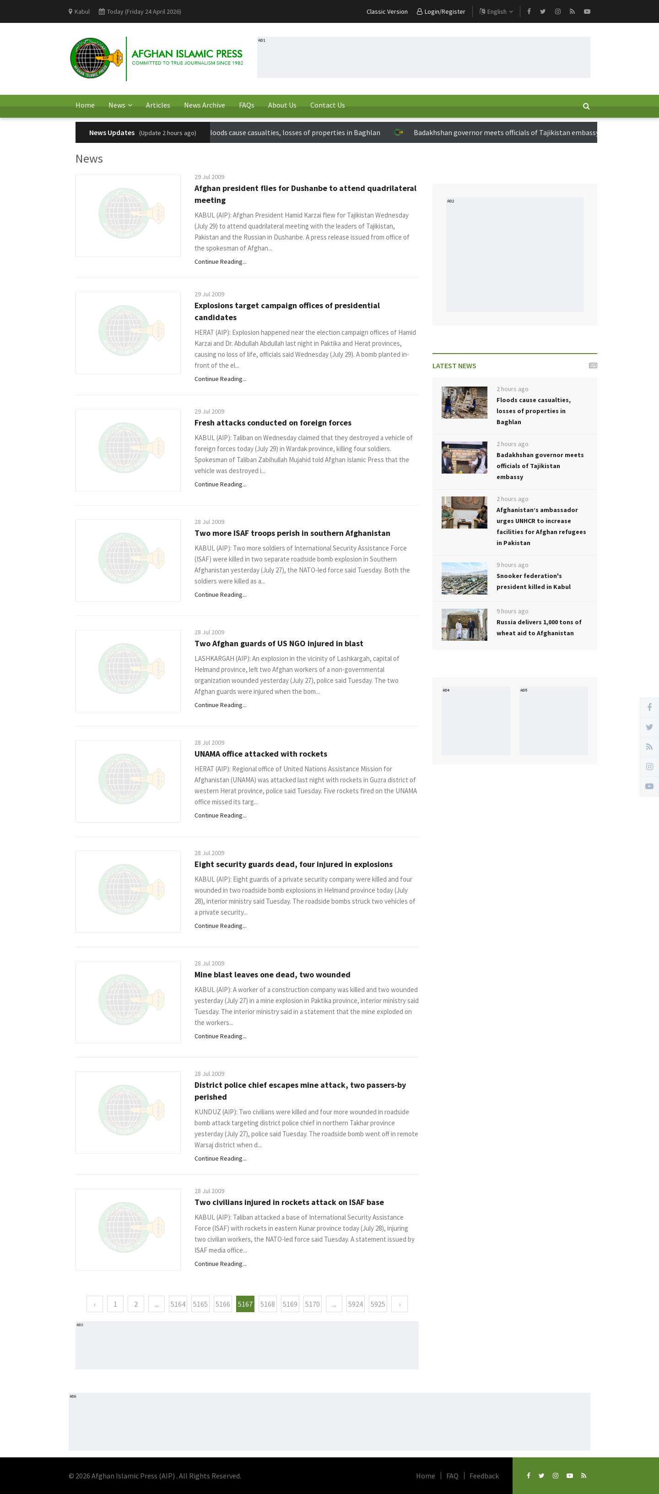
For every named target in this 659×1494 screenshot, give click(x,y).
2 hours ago (513, 389)
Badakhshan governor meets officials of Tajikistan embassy (507, 132)
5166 (223, 1304)
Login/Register (441, 11)
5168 (267, 1304)
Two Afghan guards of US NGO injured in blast (278, 643)
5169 (290, 1304)
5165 (200, 1304)
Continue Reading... (220, 261)
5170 (312, 1304)
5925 (378, 1304)
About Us (282, 104)
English (496, 11)
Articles (158, 104)
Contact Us (327, 104)
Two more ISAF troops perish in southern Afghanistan (292, 533)
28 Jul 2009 (209, 522)
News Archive (204, 104)
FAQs (246, 104)
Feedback (484, 1475)
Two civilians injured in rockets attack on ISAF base (289, 1202)
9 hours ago (513, 565)
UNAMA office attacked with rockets (260, 753)
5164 (178, 1304)
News (120, 104)
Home (85, 104)
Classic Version (387, 11)
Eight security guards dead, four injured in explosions (293, 864)
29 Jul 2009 (209, 177)
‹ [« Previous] (95, 1304)
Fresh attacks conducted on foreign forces (272, 422)
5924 (355, 1304)
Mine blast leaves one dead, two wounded (272, 974)
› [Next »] (399, 1304)
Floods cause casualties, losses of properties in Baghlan (293, 132)
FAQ (452, 1475)
